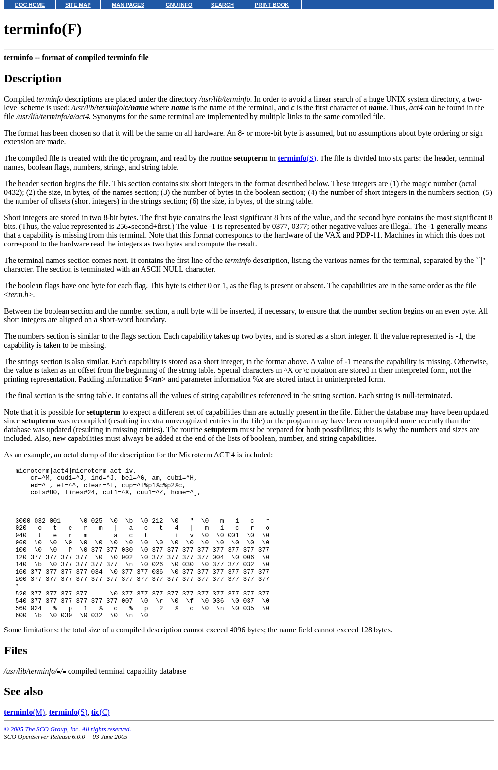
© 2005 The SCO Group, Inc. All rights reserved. (67, 758)
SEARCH (222, 5)
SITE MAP (78, 5)
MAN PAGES (128, 5)
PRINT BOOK (272, 5)
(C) (100, 741)
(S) (297, 158)
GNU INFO (179, 5)
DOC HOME (30, 5)
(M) (24, 741)
